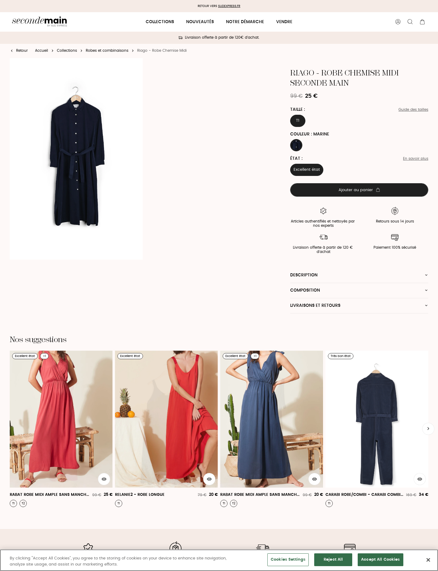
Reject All (333, 560)
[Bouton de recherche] (410, 22)
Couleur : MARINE (309, 134)
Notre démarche (245, 22)
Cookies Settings (288, 560)
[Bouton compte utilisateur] (398, 22)
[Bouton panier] (422, 22)
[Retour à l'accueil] (39, 22)
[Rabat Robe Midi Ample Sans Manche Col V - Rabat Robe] (61, 429)
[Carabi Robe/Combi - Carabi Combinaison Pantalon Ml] (376, 429)
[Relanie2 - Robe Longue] (166, 429)
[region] (219, 560)
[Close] (428, 559)
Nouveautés (200, 22)
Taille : (297, 109)
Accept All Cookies (380, 560)
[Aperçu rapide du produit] (104, 479)
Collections (160, 22)
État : (296, 158)
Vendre (284, 22)
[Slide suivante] (428, 429)
